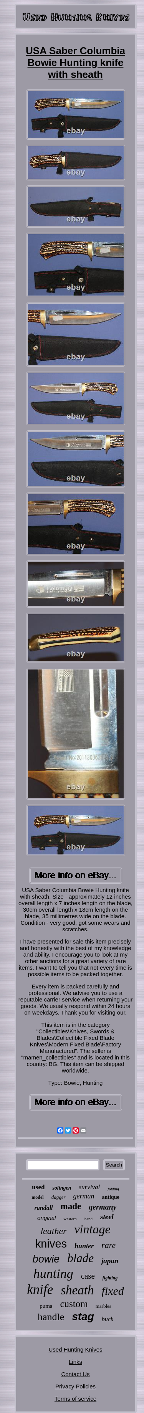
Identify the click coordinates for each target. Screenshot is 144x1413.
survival (89, 1187)
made (71, 1206)
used (38, 1187)
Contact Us (75, 1374)
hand (88, 1218)
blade (80, 1258)
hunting (53, 1273)
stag (83, 1316)
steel (107, 1217)
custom (74, 1304)
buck (107, 1319)
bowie (46, 1259)
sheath (77, 1290)
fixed (112, 1290)
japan (109, 1261)
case (88, 1276)
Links (75, 1361)
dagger (58, 1197)
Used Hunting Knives (75, 1349)
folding (113, 1189)
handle (51, 1316)
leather (53, 1231)
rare (108, 1245)
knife (40, 1289)
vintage (92, 1229)
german (83, 1196)
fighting (110, 1278)
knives (51, 1244)
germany (102, 1207)
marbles (103, 1306)
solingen (61, 1188)
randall (44, 1208)
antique (110, 1197)
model (37, 1197)
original (46, 1218)
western (69, 1218)
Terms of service (75, 1398)
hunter (84, 1246)
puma (46, 1306)
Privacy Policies (75, 1386)
